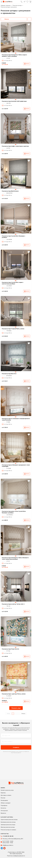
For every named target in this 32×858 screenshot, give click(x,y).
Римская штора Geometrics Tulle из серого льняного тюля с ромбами (14, 55)
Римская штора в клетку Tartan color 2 (13, 604)
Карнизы (3, 792)
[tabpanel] (16, 37)
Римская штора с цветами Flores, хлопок (14, 693)
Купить (27, 63)
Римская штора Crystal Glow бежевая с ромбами (13, 236)
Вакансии (3, 813)
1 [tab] (15, 99)
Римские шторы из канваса (8, 829)
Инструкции (4, 810)
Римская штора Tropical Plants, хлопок (13, 328)
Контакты (3, 808)
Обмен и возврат (5, 803)
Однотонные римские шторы (9, 819)
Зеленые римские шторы (8, 824)
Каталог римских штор (7, 790)
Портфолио (4, 805)
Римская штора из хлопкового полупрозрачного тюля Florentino (16, 419)
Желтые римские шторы (8, 827)
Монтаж (3, 797)
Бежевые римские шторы (8, 822)
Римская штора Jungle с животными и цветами (15, 146)
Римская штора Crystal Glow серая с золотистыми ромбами (12, 283)
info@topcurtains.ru (8, 845)
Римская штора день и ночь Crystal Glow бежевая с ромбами (14, 512)
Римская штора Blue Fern (9, 373)
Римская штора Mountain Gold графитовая (14, 101)
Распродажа (4, 800)
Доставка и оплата (6, 795)
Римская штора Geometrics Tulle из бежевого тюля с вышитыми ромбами (15, 558)
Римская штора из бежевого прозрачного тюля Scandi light (16, 465)
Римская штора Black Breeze (10, 191)
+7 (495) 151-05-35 (8, 836)
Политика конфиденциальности (16, 855)
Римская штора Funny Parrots (10, 649)
